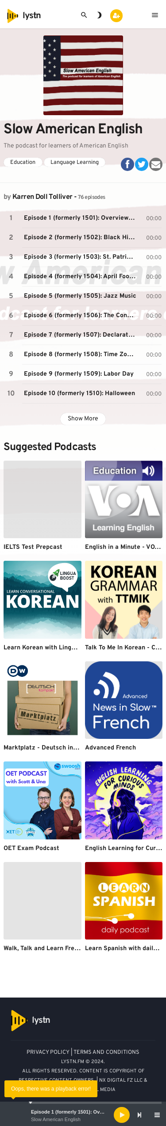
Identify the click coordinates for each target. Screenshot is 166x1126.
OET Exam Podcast (31, 848)
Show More (83, 419)
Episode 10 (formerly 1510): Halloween (79, 393)
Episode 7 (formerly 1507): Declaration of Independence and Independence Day (81, 335)
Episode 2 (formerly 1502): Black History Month (81, 237)
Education (22, 162)
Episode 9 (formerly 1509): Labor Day (79, 374)
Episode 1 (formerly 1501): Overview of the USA (86, 1111)
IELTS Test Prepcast (33, 547)
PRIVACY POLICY (48, 1052)
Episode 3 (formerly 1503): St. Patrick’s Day (81, 257)
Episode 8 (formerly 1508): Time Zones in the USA (81, 354)
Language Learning (74, 162)
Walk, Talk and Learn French (44, 948)
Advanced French (110, 748)
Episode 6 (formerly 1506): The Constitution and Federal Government (81, 315)
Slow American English (56, 1119)
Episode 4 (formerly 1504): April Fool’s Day (81, 276)
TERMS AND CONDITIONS (106, 1052)
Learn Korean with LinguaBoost (50, 648)
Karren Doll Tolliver (42, 197)
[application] (83, 1115)
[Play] (122, 1115)
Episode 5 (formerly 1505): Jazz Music (80, 296)
